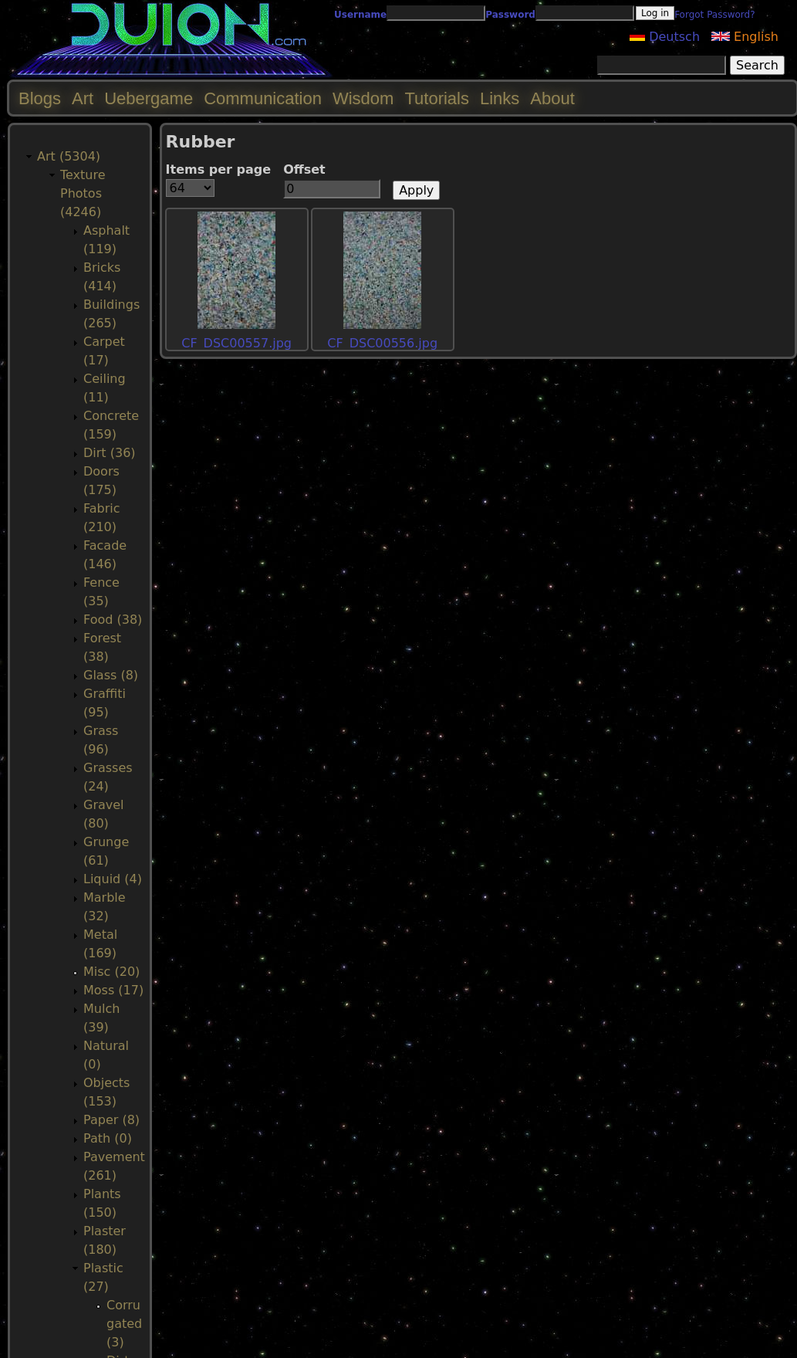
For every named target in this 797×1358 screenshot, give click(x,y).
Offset (304, 169)
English (744, 36)
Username (360, 14)
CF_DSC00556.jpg (382, 343)
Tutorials (436, 98)
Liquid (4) (112, 879)
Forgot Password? (714, 14)
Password (510, 14)
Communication (263, 98)
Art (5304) (68, 156)
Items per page (219, 169)
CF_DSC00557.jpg (236, 343)
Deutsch (665, 36)
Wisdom (363, 98)
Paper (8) (111, 1119)
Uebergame (148, 98)
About (552, 98)
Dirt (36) (109, 452)
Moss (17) (113, 990)
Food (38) (112, 619)
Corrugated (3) (124, 1324)
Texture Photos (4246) (83, 193)
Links (499, 98)
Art (82, 98)
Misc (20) (111, 971)
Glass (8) (110, 675)
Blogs (40, 98)
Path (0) (107, 1138)
